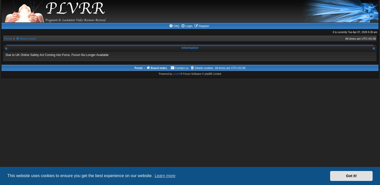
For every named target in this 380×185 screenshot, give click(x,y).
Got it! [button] (351, 176)
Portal (8, 38)
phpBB (177, 74)
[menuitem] (174, 26)
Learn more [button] (164, 176)
